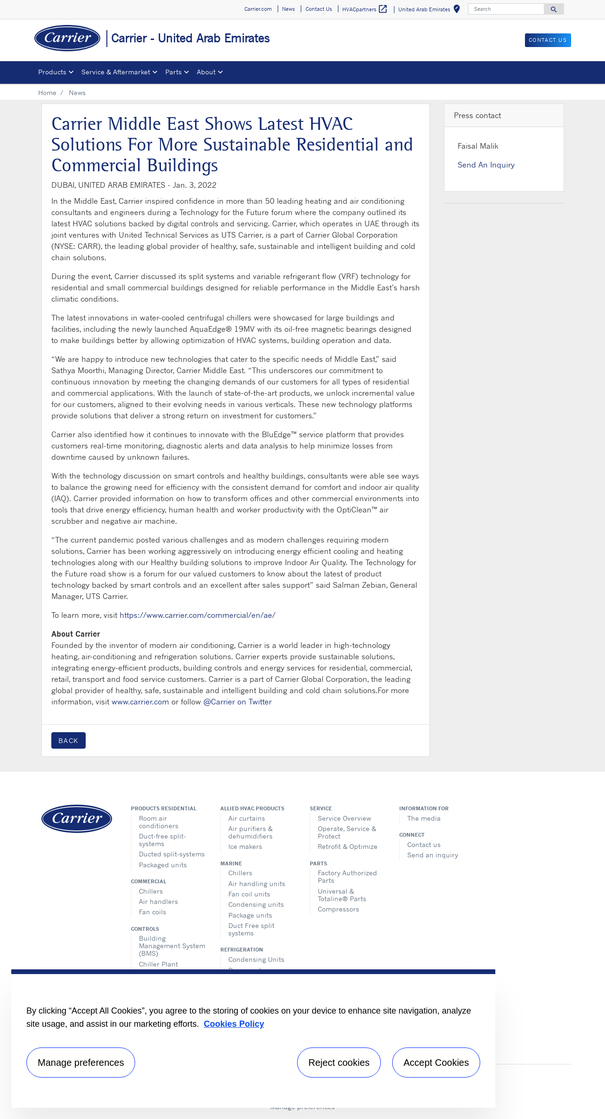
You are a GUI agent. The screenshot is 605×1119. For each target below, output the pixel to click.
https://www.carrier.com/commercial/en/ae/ (197, 615)
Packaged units (163, 865)
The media (424, 818)
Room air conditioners (158, 822)
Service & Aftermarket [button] (115, 72)
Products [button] (52, 72)
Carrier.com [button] (258, 9)
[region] (253, 1038)
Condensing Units (256, 959)
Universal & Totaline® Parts (342, 895)
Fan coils (152, 912)
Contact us (424, 844)
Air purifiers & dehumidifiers (250, 832)
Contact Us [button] (319, 9)
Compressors (338, 909)
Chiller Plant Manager (158, 967)
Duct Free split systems (251, 929)
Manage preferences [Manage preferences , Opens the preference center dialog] (81, 1062)
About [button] (206, 72)
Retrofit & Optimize (348, 846)
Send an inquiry (432, 855)
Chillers (151, 891)
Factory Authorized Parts (347, 876)
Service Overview (344, 818)
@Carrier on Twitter (237, 701)
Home (47, 92)
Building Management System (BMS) (172, 945)
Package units (250, 915)
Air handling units (256, 883)
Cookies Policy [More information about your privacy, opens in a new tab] (234, 1024)
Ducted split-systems (172, 854)
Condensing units (256, 904)
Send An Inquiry (486, 164)
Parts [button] (173, 72)
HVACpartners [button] (365, 9)
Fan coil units (249, 894)
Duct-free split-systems (162, 839)
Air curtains (246, 818)
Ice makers (245, 846)
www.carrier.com (140, 701)
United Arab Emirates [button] (431, 10)
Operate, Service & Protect (347, 832)
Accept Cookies (436, 1062)
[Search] (506, 9)
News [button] (288, 9)
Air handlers (158, 901)
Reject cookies (339, 1062)
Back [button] (68, 740)
